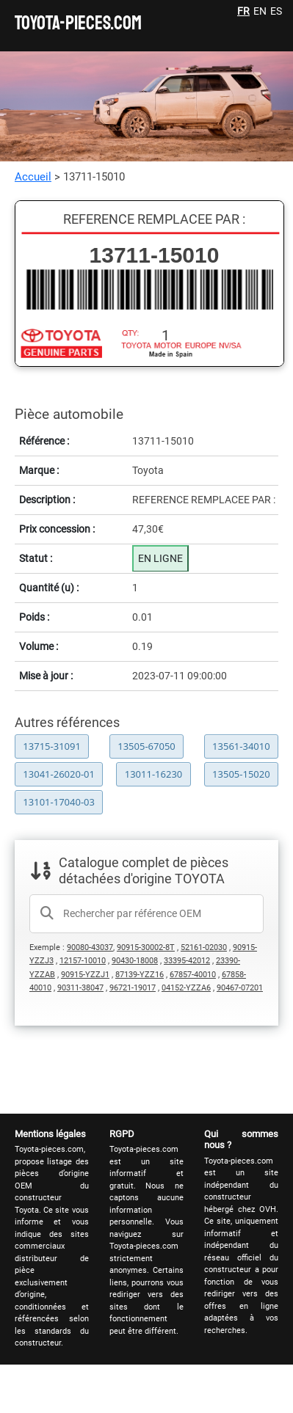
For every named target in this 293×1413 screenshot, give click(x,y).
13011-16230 (154, 774)
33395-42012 (187, 960)
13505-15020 (241, 774)
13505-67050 (146, 746)
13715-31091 (52, 746)
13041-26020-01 (59, 774)
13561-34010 (241, 746)
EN (260, 11)
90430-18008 (135, 960)
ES (276, 11)
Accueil (33, 176)
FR (243, 11)
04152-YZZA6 (186, 988)
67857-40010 (193, 974)
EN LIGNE (160, 558)
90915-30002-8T (146, 947)
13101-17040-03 (59, 801)
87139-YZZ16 (139, 974)
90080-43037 (90, 947)
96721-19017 (132, 988)
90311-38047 (80, 988)
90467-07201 (240, 988)
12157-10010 (82, 960)
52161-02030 (204, 947)
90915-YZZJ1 (85, 974)
